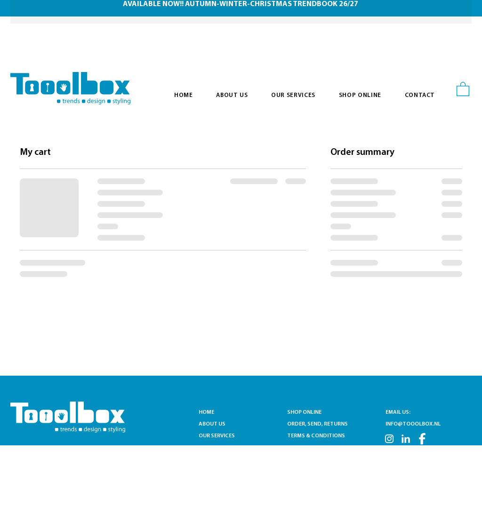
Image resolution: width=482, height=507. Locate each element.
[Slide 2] (247, 2)
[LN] (406, 439)
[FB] (422, 439)
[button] (463, 88)
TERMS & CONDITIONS (316, 436)
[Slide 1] (235, 2)
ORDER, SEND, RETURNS (317, 424)
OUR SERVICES (219, 436)
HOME (206, 412)
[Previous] (33, 12)
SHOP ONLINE (304, 412)
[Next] (448, 12)
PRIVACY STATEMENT (314, 448)
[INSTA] (389, 439)
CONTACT (212, 448)
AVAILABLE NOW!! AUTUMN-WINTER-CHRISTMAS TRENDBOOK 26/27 (240, 4)
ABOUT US (212, 424)
